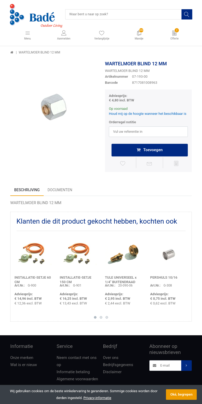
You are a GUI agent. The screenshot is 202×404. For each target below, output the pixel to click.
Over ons (111, 358)
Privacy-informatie (97, 398)
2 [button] (101, 318)
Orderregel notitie (122, 123)
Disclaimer (112, 373)
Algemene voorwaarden (77, 380)
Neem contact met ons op (77, 362)
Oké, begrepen (181, 394)
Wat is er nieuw (23, 365)
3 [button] (106, 318)
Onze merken (21, 358)
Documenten (60, 191)
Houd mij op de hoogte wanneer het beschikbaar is (147, 114)
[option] (53, 104)
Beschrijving (27, 191)
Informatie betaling (73, 373)
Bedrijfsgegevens (118, 365)
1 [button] (95, 318)
